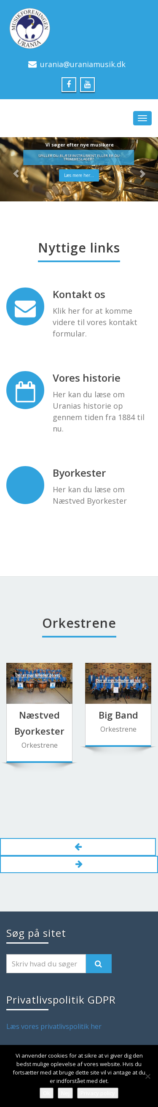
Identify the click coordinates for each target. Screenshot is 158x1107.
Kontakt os (79, 294)
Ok (46, 1093)
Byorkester (79, 473)
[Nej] (147, 1076)
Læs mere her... (79, 175)
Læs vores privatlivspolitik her (54, 1026)
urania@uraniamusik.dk (83, 64)
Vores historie (87, 378)
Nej (65, 1093)
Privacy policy (97, 1093)
